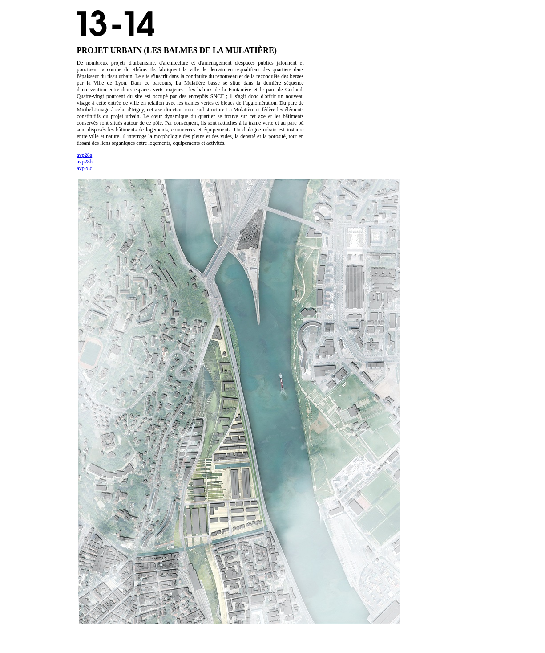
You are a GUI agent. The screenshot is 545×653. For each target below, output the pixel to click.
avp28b (85, 162)
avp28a (85, 155)
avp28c (85, 168)
